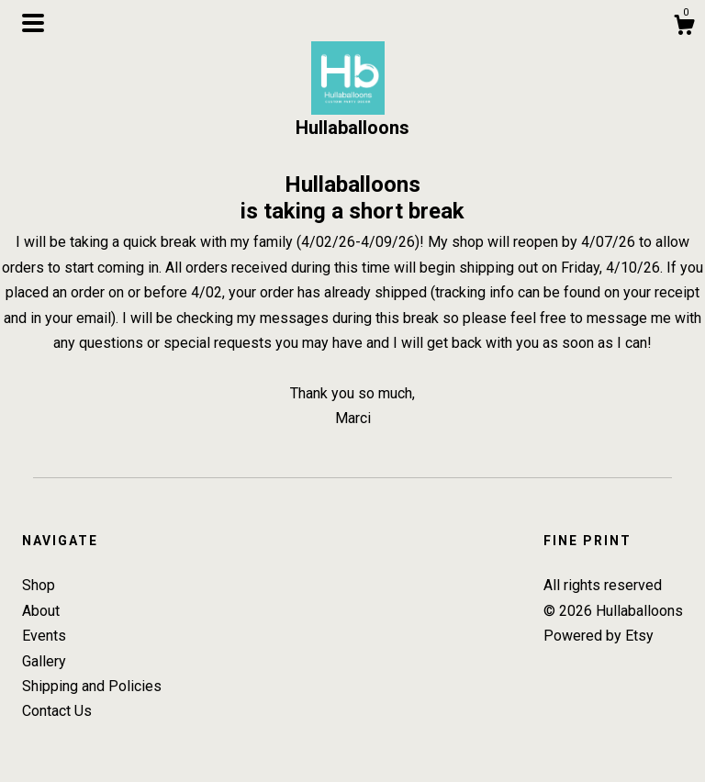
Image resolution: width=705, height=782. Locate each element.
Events (44, 635)
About (41, 611)
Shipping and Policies (92, 686)
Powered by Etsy (598, 635)
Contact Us (57, 711)
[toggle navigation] (33, 23)
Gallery (44, 661)
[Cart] (684, 27)
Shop (38, 585)
